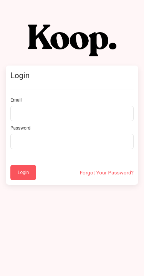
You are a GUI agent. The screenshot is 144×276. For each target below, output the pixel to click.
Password (20, 128)
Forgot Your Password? (107, 172)
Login (23, 172)
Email (16, 100)
